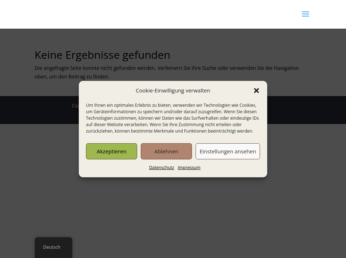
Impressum (189, 167)
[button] (256, 90)
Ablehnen (166, 151)
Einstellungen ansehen (228, 151)
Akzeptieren (111, 151)
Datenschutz (161, 167)
